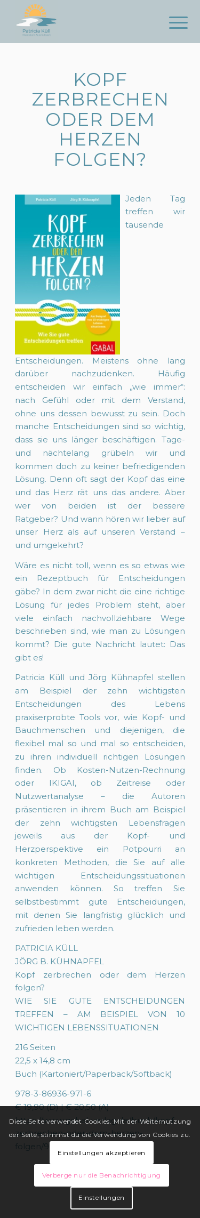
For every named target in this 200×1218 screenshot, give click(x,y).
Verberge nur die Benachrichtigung (101, 1175)
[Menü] (170, 22)
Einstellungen (101, 1197)
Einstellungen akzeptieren (102, 1153)
